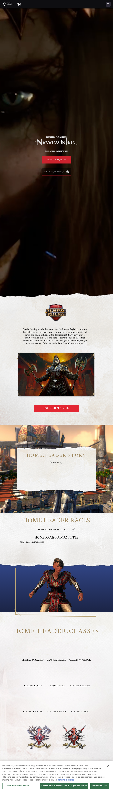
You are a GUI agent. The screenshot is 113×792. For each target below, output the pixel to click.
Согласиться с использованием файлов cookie (64, 785)
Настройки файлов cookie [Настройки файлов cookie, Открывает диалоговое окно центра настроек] (16, 785)
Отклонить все (99, 785)
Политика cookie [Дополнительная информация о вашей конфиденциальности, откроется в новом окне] (66, 779)
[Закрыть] (108, 766)
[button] (8, 4)
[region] (56, 776)
